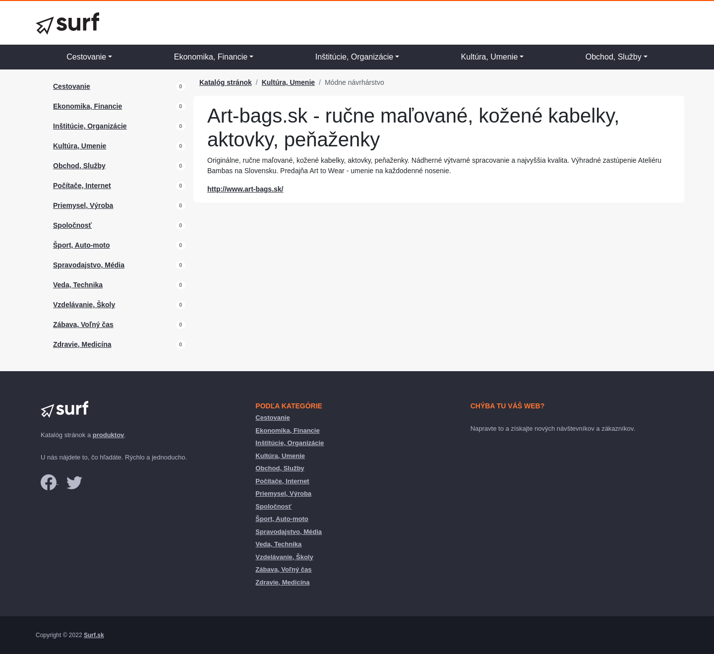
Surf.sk (94, 635)
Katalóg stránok (225, 82)
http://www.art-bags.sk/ (245, 189)
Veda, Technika (78, 285)
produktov (108, 435)
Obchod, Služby (614, 57)
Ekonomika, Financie (211, 57)
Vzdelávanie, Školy (84, 305)
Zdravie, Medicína (82, 344)
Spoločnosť (72, 225)
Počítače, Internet (82, 186)
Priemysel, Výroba (83, 205)
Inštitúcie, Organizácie (354, 57)
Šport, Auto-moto (81, 245)
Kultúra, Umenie (489, 57)
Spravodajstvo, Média (88, 265)
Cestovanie (86, 57)
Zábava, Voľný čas (83, 324)
